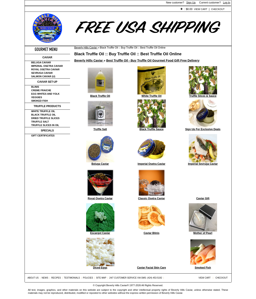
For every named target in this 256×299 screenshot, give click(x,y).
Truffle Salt (40, 121)
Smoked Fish (39, 100)
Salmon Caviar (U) (43, 76)
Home (32, 9)
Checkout (218, 9)
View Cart (200, 9)
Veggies (36, 97)
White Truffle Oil (43, 111)
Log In (226, 2)
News (45, 278)
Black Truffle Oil (43, 114)
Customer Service (75, 9)
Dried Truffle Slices (45, 118)
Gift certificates (43, 135)
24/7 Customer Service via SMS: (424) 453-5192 (135, 278)
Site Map (101, 278)
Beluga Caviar (41, 62)
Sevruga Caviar (42, 73)
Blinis (35, 87)
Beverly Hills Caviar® (117, 285)
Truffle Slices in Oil (45, 125)
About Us (49, 9)
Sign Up (191, 2)
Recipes (56, 278)
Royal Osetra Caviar (45, 69)
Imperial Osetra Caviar (47, 66)
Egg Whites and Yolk (45, 93)
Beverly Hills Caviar (86, 47)
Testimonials (103, 9)
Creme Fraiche (41, 90)
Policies (125, 9)
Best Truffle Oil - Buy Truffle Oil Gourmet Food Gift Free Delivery (152, 60)
